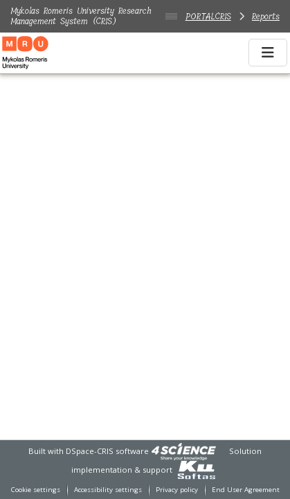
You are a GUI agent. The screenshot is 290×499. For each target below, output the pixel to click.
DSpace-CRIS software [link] (107, 451)
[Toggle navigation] (267, 52)
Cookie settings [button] (35, 489)
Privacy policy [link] (177, 489)
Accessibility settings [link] (108, 489)
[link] (183, 451)
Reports (266, 16)
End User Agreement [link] (246, 489)
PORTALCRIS (208, 16)
